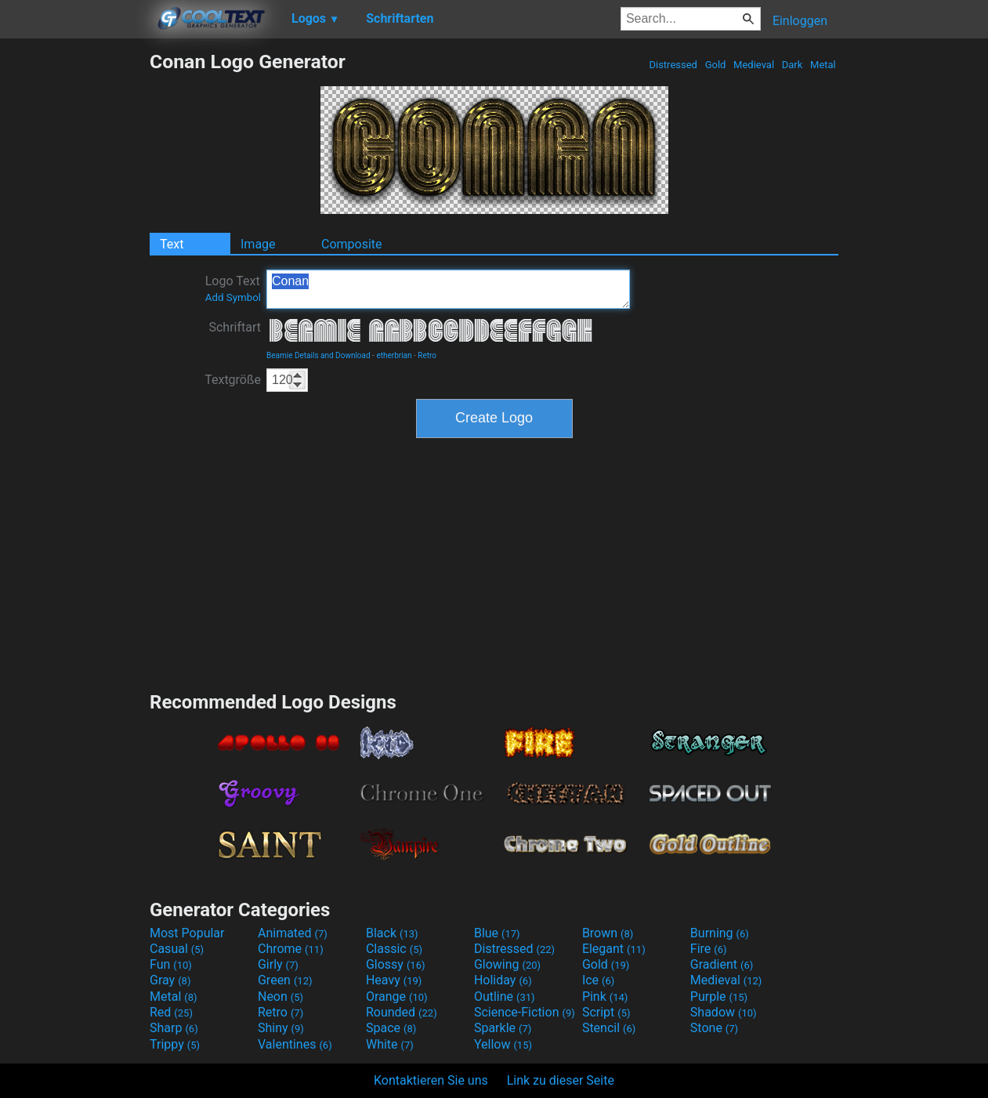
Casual (177, 948)
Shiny (281, 1027)
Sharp (174, 1027)
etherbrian (393, 355)
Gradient (721, 964)
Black (392, 933)
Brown (607, 933)
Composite (351, 244)
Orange (397, 996)
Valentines (295, 1044)
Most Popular (187, 933)
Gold (715, 65)
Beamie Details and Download (318, 355)
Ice (598, 980)
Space (391, 1027)
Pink (605, 996)
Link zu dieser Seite (560, 1080)
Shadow (723, 1012)
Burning (719, 933)
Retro (427, 355)
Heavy (394, 980)
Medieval (753, 65)
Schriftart (234, 327)
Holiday (503, 980)
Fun (171, 964)
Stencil (608, 1027)
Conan (448, 289)
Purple (718, 996)
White (390, 1044)
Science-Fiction (524, 1012)
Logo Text (233, 288)
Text (171, 244)
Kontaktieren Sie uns (431, 1080)
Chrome (291, 948)
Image (258, 244)
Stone (714, 1027)
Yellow (503, 1044)
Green (285, 980)
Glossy (395, 964)
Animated (293, 933)
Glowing (507, 964)
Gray (170, 980)
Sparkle (502, 1027)
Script (606, 1012)
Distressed (673, 65)
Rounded (401, 1012)
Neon (280, 996)
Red (171, 1012)
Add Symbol (233, 297)
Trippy (175, 1044)
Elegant (614, 948)
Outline (504, 996)
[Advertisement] (74, 285)
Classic (394, 948)
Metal (823, 65)
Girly (278, 964)
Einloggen (800, 20)
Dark (792, 65)
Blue (497, 933)
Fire (708, 948)
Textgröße (232, 379)
